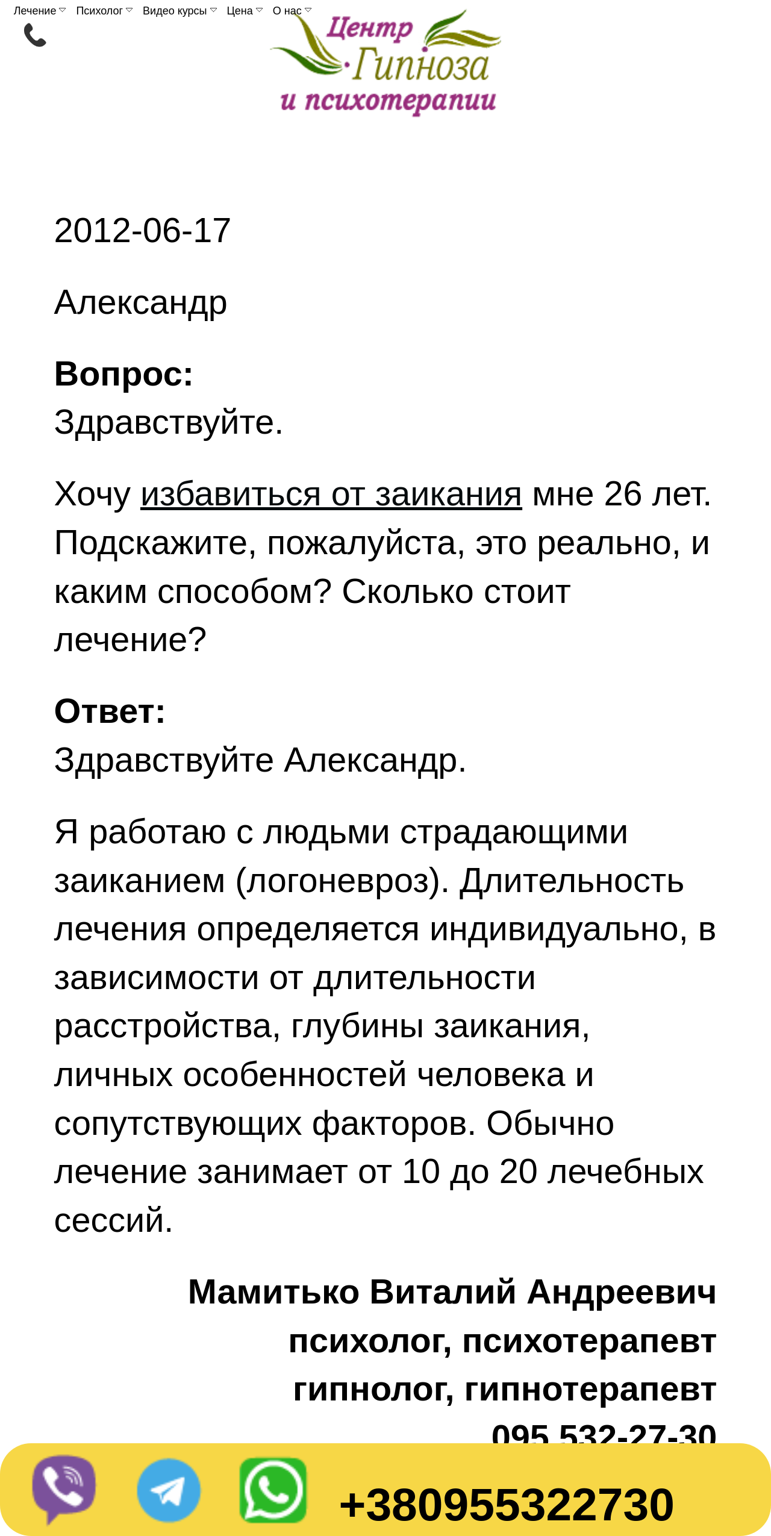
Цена (245, 11)
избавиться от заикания (331, 493)
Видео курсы (179, 11)
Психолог (104, 11)
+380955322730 (507, 1504)
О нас (292, 11)
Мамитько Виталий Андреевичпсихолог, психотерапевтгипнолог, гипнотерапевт (452, 1340)
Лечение (40, 11)
